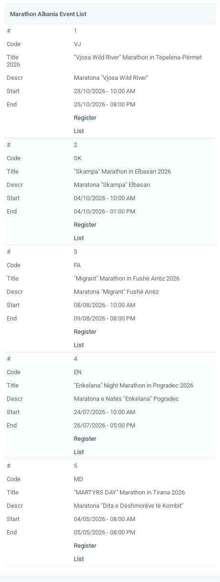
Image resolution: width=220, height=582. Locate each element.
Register (85, 117)
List (79, 131)
